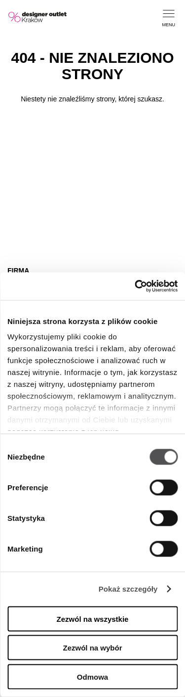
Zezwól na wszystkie (93, 618)
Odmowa (92, 676)
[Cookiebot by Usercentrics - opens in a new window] (135, 286)
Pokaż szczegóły (128, 589)
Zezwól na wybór (92, 648)
